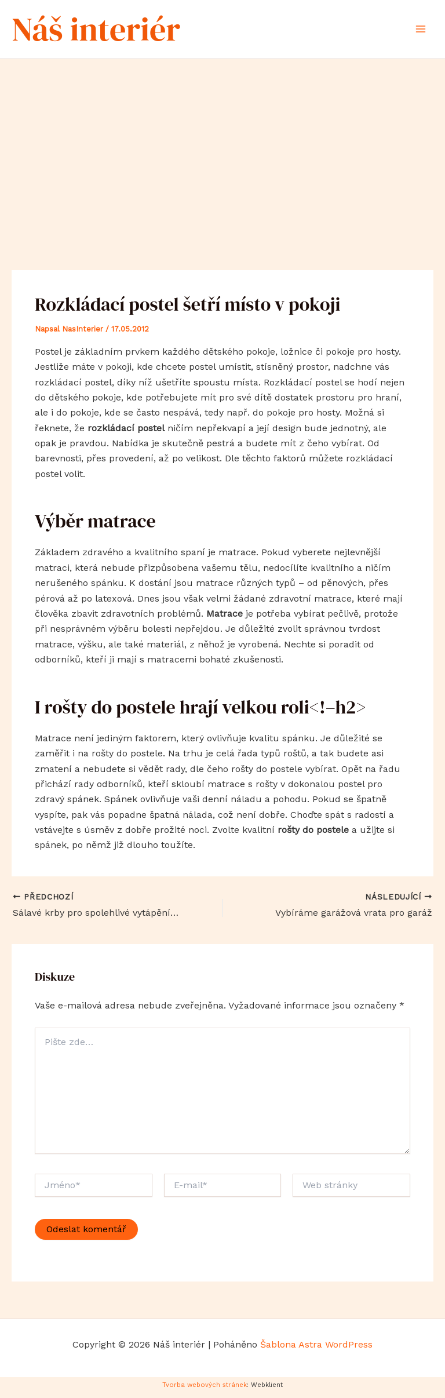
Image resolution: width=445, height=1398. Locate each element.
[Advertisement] (222, 151)
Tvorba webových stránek (204, 1389)
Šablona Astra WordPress (316, 1349)
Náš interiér (108, 31)
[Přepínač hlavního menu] (420, 31)
